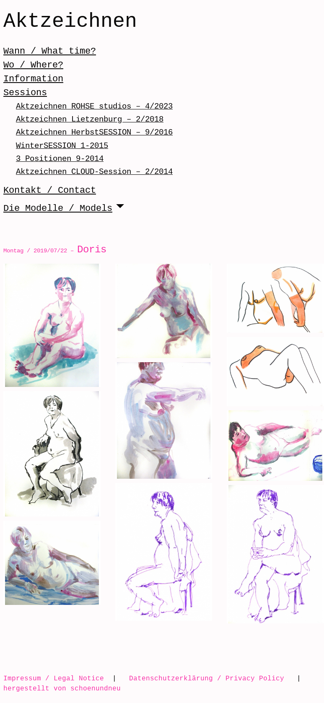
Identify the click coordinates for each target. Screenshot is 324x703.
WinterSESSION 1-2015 (62, 145)
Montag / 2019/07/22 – (54, 250)
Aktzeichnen (70, 21)
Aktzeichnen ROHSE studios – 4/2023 (94, 106)
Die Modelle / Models (57, 208)
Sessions (25, 93)
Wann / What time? (49, 51)
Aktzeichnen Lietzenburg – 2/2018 (89, 119)
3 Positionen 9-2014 (60, 158)
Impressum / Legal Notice (53, 678)
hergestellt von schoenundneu (62, 688)
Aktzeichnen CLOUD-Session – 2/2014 (94, 171)
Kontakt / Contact (49, 190)
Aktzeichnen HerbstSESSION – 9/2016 (94, 132)
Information (33, 79)
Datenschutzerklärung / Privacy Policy (206, 678)
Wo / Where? (33, 65)
